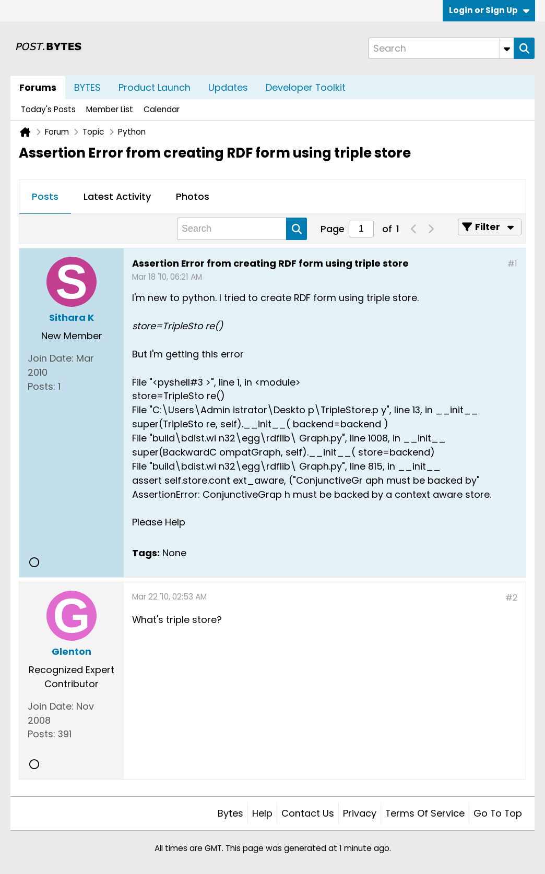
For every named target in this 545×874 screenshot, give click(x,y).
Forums (37, 87)
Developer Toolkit (306, 87)
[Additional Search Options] (507, 48)
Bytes (230, 813)
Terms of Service (425, 813)
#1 (512, 263)
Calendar (162, 109)
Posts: (41, 386)
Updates (228, 87)
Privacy (359, 813)
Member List (109, 109)
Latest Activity (117, 196)
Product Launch (155, 87)
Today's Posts (48, 109)
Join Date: (51, 358)
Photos (192, 196)
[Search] (441, 48)
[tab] (45, 197)
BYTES (87, 87)
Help (262, 813)
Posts (45, 196)
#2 (511, 597)
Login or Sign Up (489, 10)
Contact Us (307, 813)
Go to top (497, 813)
